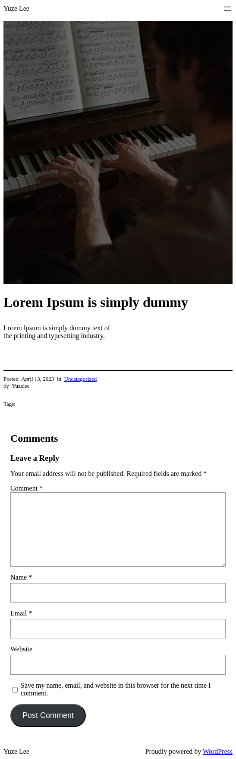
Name (21, 577)
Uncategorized (80, 379)
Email (21, 613)
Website (21, 649)
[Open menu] (227, 8)
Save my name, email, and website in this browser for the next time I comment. (116, 689)
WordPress (218, 751)
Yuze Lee (16, 8)
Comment (26, 488)
